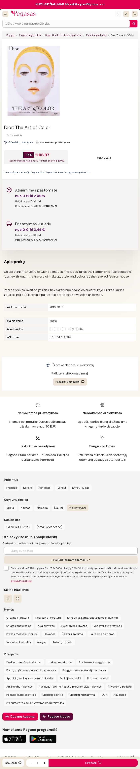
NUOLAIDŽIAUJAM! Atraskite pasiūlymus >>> (70, 4)
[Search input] (66, 24)
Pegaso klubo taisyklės (21, 694)
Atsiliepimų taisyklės (19, 686)
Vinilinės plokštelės (18, 642)
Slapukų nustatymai (82, 694)
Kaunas (25, 508)
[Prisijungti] (126, 14)
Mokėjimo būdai (70, 678)
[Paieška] (133, 24)
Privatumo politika (120, 686)
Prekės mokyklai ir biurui (22, 634)
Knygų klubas (80, 487)
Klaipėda (42, 508)
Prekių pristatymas (60, 662)
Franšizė (11, 487)
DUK (104, 694)
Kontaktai (45, 487)
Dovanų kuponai (22, 716)
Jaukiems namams (102, 634)
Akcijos (41, 642)
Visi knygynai (77, 508)
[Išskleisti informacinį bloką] (118, 14)
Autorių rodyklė (62, 642)
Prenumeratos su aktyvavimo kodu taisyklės (35, 703)
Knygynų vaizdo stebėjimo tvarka (84, 670)
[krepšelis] (135, 14)
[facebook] (8, 599)
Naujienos (120, 694)
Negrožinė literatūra (48, 617)
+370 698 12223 (18, 527)
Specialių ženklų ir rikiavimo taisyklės (30, 678)
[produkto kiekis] (37, 762)
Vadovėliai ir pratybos (107, 626)
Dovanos (49, 634)
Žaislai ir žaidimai (73, 634)
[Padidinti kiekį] (44, 762)
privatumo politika (21, 580)
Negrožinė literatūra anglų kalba (63, 35)
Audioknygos (46, 626)
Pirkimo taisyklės (98, 678)
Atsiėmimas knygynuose (94, 662)
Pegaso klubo (24, 160)
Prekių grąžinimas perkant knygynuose (31, 670)
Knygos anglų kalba (30, 35)
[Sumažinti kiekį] (30, 762)
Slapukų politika (52, 694)
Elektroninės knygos (74, 626)
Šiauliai (58, 508)
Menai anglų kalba (96, 35)
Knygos (10, 35)
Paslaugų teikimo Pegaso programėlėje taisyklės (70, 686)
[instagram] (17, 599)
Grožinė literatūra (17, 617)
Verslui (61, 487)
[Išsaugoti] (13, 763)
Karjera (27, 487)
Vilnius (10, 508)
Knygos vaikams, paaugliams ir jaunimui (92, 617)
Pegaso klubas (59, 716)
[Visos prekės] (5, 14)
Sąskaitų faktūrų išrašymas (24, 662)
